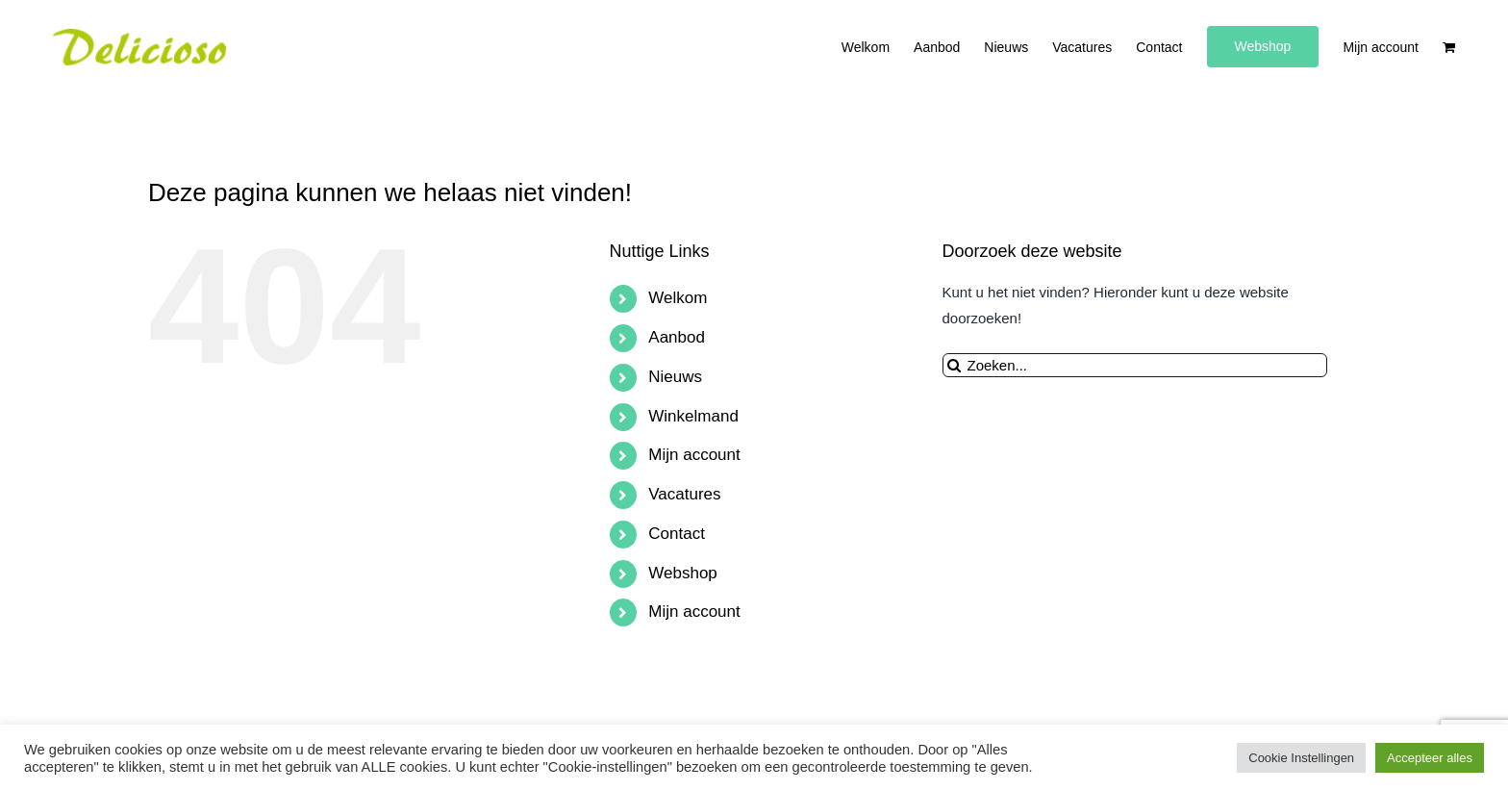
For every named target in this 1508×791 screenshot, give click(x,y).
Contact (676, 533)
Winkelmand (693, 416)
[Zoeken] (954, 365)
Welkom (677, 298)
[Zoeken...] (1134, 365)
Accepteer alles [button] (1429, 758)
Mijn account (694, 455)
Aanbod (676, 337)
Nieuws (675, 377)
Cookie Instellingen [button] (1301, 758)
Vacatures (684, 494)
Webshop (682, 573)
